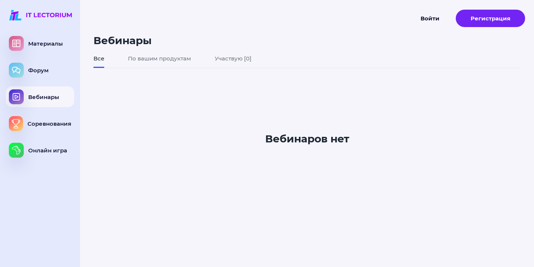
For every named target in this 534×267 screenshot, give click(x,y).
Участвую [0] (233, 58)
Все (98, 58)
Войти (430, 18)
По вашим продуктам (159, 58)
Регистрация (490, 18)
